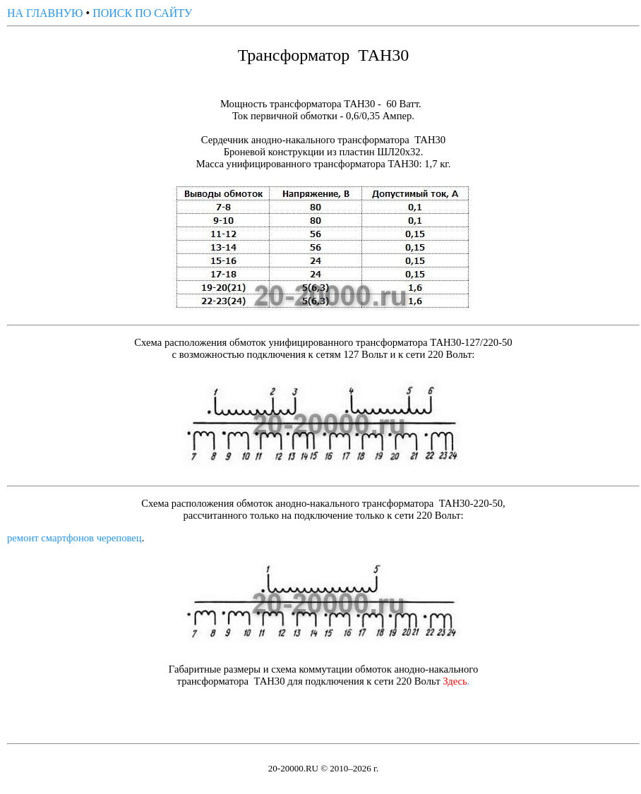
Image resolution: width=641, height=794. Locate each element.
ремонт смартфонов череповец (74, 537)
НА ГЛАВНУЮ (45, 13)
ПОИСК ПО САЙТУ (142, 13)
